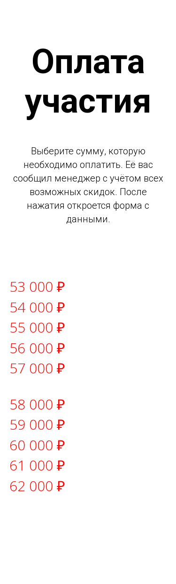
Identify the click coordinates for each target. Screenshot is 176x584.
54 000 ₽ (37, 307)
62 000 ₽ (37, 485)
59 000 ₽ (37, 424)
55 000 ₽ (37, 327)
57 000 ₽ (37, 368)
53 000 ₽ (37, 286)
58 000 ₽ (37, 404)
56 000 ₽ (37, 347)
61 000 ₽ (37, 465)
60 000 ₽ (37, 445)
